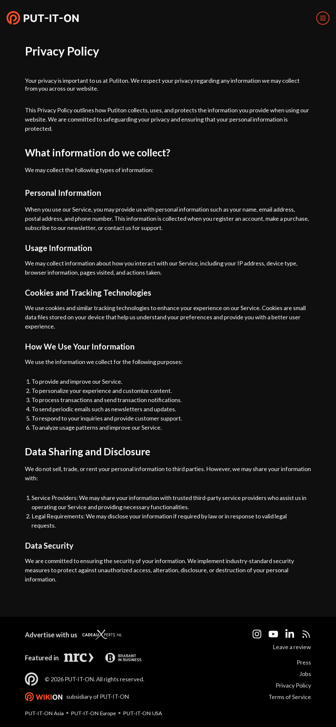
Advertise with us (51, 635)
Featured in (42, 658)
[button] (43, 18)
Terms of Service (289, 696)
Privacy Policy (293, 685)
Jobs (305, 673)
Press (304, 662)
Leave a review (292, 646)
